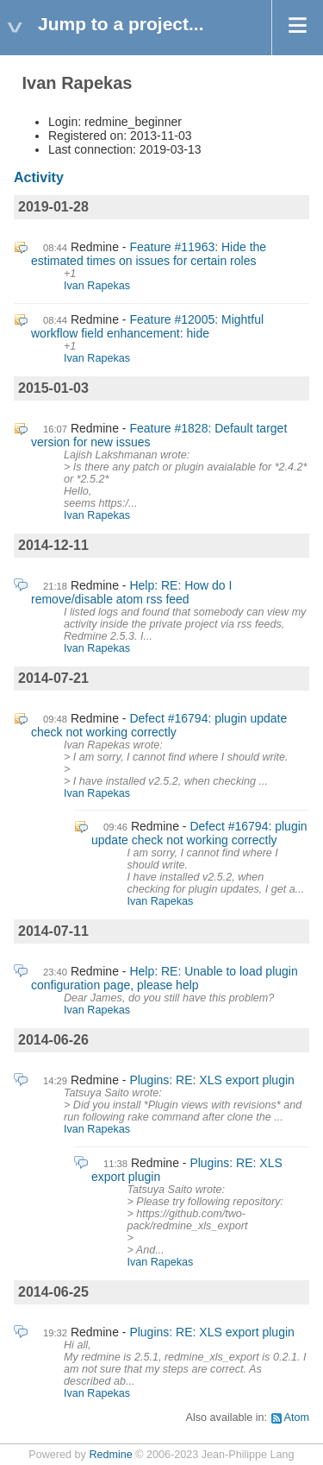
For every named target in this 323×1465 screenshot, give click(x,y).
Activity (39, 177)
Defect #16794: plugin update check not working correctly (159, 725)
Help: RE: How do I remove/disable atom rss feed (131, 592)
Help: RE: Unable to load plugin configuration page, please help (164, 978)
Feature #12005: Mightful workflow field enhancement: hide (147, 326)
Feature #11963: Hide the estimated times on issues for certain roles (148, 254)
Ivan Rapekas (97, 286)
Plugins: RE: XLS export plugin (211, 1080)
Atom (296, 1417)
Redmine (110, 1455)
